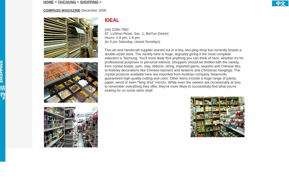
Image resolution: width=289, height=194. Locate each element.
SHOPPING (89, 2)
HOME (48, 2)
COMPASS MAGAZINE (61, 10)
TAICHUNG (67, 2)
